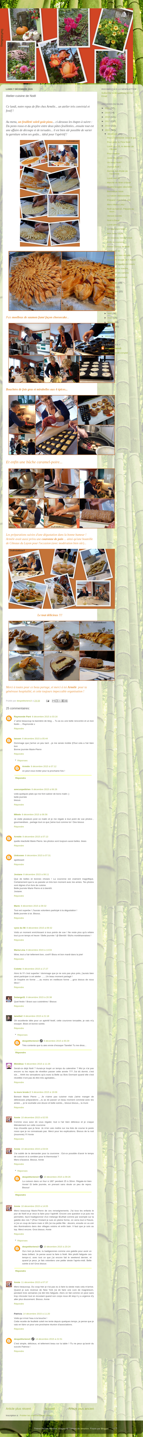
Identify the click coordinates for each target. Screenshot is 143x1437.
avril (110, 313)
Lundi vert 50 (113, 251)
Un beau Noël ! (114, 162)
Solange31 (19, 997)
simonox (84, 1428)
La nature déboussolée (118, 195)
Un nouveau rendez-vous (119, 238)
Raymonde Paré (22, 716)
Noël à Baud (113, 220)
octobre (112, 287)
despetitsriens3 (30, 1041)
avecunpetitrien (22, 789)
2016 (108, 126)
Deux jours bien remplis (119, 255)
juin (110, 304)
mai (110, 309)
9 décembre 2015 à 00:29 (56, 1041)
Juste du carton (114, 158)
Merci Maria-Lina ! (116, 204)
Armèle (26, 766)
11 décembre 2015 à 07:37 (34, 1282)
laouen (17, 738)
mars (110, 317)
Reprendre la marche (117, 268)
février (111, 322)
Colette (18, 969)
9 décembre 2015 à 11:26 (37, 1064)
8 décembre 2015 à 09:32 (33, 906)
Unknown (19, 855)
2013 (108, 336)
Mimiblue (19, 1064)
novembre (113, 283)
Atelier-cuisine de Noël (118, 246)
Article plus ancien (81, 1408)
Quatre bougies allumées (119, 187)
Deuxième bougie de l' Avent (121, 260)
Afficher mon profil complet (114, 353)
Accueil (50, 1408)
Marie (17, 906)
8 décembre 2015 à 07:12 (43, 766)
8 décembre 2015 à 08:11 (36, 874)
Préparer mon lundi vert (119, 200)
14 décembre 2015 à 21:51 (48, 1339)
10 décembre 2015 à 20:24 (57, 1246)
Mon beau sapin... (116, 233)
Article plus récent (18, 1408)
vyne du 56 (20, 928)
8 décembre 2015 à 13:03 (39, 950)
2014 (108, 332)
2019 (108, 112)
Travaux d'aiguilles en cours (121, 264)
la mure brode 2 (22, 1092)
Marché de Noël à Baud (119, 182)
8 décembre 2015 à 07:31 (38, 855)
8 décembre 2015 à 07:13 (35, 836)
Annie (17, 1117)
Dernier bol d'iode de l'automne (117, 172)
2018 (108, 117)
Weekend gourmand (117, 277)
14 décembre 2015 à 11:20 (36, 1313)
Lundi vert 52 (113, 178)
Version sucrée (114, 216)
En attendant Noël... (117, 229)
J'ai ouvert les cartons (118, 273)
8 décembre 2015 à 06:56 (34, 814)
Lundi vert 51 (113, 224)
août (110, 296)
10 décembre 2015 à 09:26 (57, 1177)
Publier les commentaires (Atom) (36, 1415)
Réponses (22, 760)
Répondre (19, 728)
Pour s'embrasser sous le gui (121, 138)
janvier (111, 326)
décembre (113, 134)
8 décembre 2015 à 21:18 (36, 1016)
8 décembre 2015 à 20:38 (39, 997)
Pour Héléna (113, 153)
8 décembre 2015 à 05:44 (35, 738)
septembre (113, 291)
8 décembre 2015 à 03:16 (45, 716)
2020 (108, 108)
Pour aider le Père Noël (118, 142)
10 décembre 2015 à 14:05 (34, 1206)
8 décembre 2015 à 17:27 (35, 969)
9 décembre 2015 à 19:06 (44, 1092)
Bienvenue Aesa (115, 191)
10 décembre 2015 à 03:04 (34, 1149)
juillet (110, 300)
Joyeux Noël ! (114, 166)
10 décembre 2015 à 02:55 (34, 1117)
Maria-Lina (19, 950)
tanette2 (18, 1016)
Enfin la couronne (116, 242)
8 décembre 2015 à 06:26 (44, 789)
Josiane (18, 874)
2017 (108, 121)
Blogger (105, 1428)
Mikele (17, 814)
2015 (108, 130)
